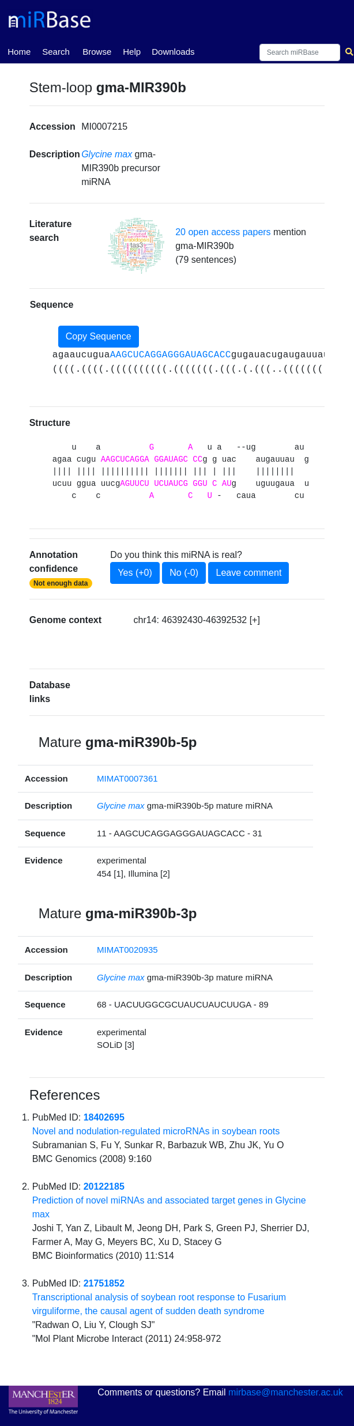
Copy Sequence (98, 336)
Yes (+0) (135, 573)
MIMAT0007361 (127, 778)
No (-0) (184, 573)
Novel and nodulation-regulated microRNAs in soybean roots (156, 1131)
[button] (136, 245)
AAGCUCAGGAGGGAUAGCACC (170, 355)
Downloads (173, 51)
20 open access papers (222, 232)
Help (132, 51)
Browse (96, 51)
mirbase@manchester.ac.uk (285, 1392)
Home (19, 50)
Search (56, 51)
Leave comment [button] (248, 573)
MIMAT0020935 (127, 950)
